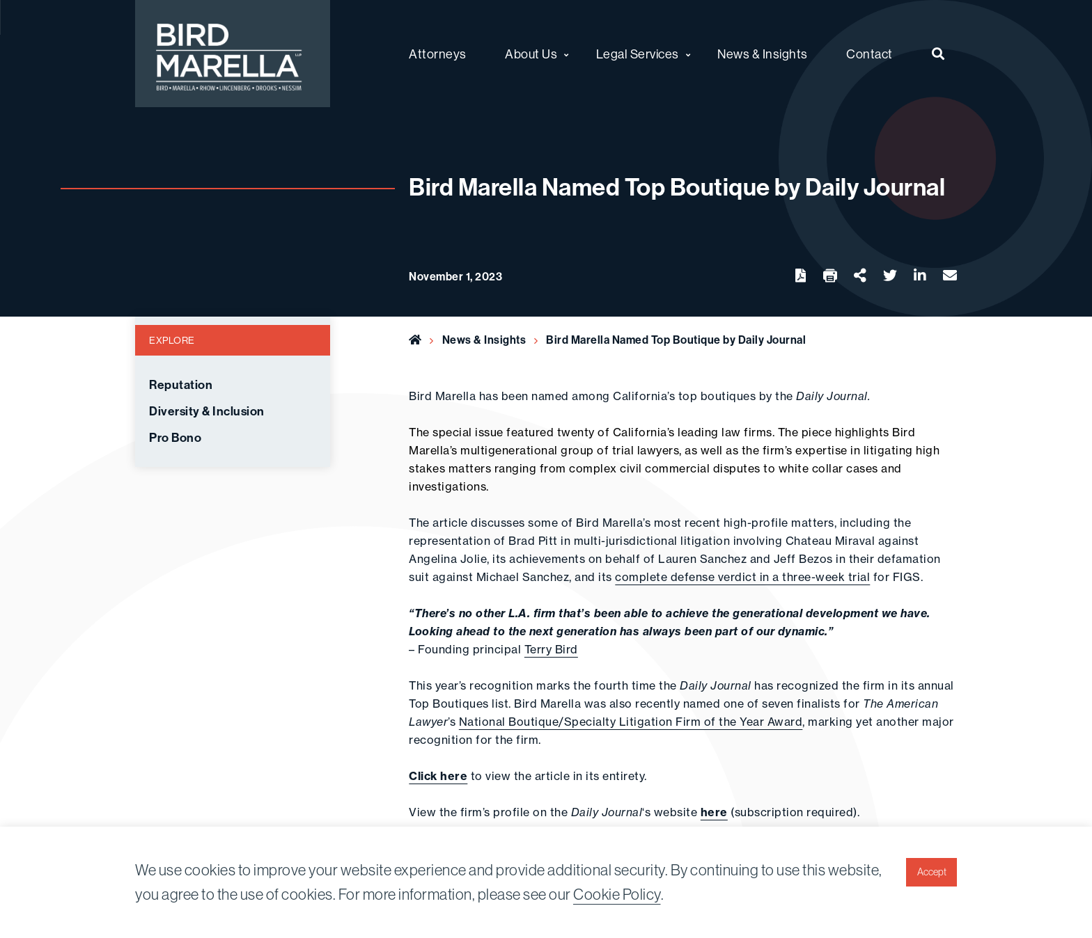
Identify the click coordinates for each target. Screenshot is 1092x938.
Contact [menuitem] (869, 54)
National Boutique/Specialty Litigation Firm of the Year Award (631, 722)
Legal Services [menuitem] (637, 54)
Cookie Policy (617, 894)
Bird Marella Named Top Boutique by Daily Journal (677, 340)
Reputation (180, 384)
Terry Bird (551, 649)
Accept (931, 872)
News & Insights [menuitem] (762, 54)
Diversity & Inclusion (207, 411)
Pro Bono (175, 437)
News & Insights (484, 340)
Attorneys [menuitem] (438, 54)
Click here (438, 776)
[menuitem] (938, 53)
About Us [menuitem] (531, 54)
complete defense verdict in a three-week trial (742, 577)
